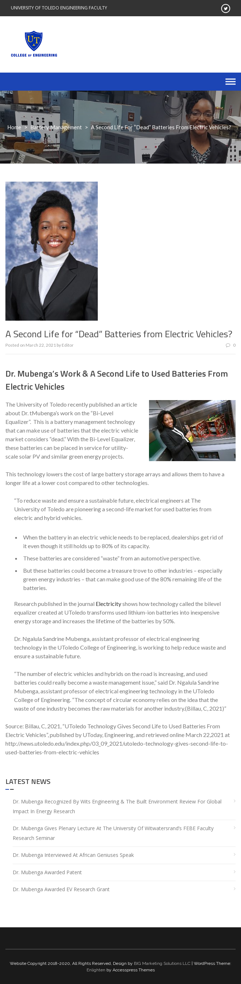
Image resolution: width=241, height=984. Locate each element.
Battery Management (56, 127)
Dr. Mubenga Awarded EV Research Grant (61, 889)
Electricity (108, 603)
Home (14, 127)
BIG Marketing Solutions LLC (162, 963)
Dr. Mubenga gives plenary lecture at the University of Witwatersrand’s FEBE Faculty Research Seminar (113, 833)
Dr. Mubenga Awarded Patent (47, 872)
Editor (68, 345)
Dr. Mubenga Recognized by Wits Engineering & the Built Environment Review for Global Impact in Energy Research (117, 806)
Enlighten (96, 969)
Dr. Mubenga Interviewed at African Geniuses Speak (73, 854)
